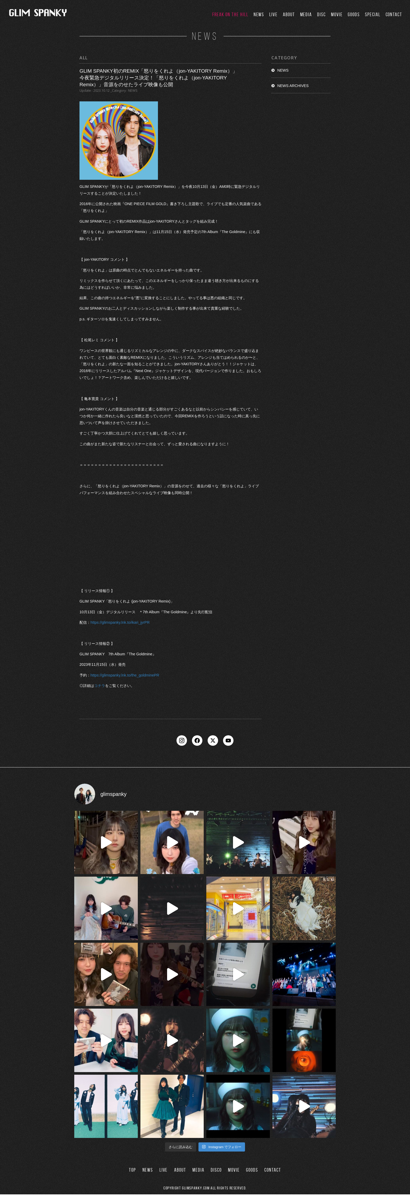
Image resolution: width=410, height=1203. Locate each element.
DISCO (216, 1178)
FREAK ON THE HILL (230, 14)
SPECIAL (372, 14)
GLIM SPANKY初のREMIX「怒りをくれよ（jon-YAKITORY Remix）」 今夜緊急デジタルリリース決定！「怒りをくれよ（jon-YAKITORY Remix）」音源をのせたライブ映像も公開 (158, 77)
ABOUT (289, 14)
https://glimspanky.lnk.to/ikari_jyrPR (120, 622)
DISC (321, 14)
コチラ (99, 686)
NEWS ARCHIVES (293, 86)
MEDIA (306, 14)
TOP (132, 1178)
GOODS (354, 14)
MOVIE (337, 14)
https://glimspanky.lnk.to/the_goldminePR (124, 675)
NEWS (259, 14)
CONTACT (394, 14)
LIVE (273, 14)
